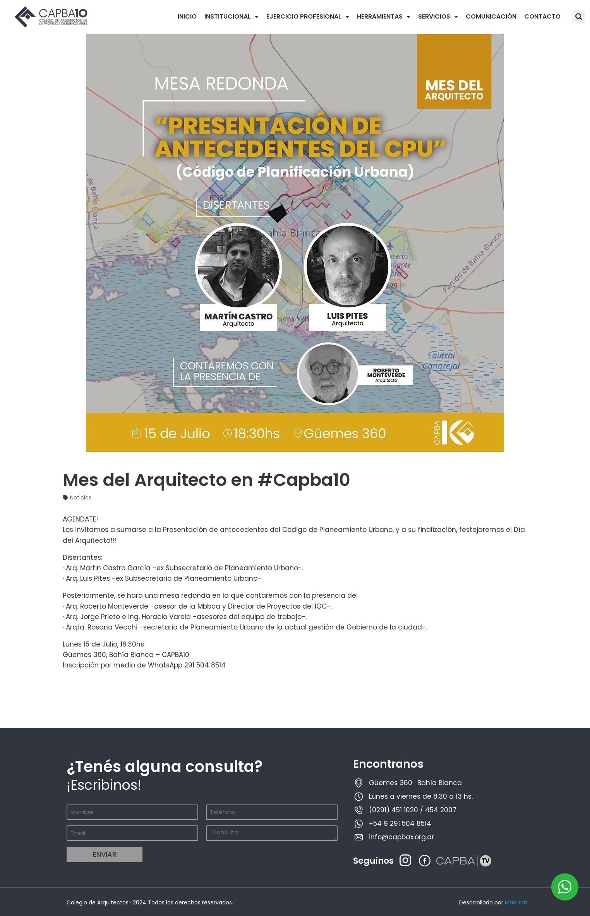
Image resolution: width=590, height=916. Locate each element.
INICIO (187, 16)
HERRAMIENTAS (383, 17)
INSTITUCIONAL (231, 17)
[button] (578, 16)
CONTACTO (542, 16)
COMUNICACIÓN (491, 16)
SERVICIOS (438, 17)
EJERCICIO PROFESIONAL (307, 17)
